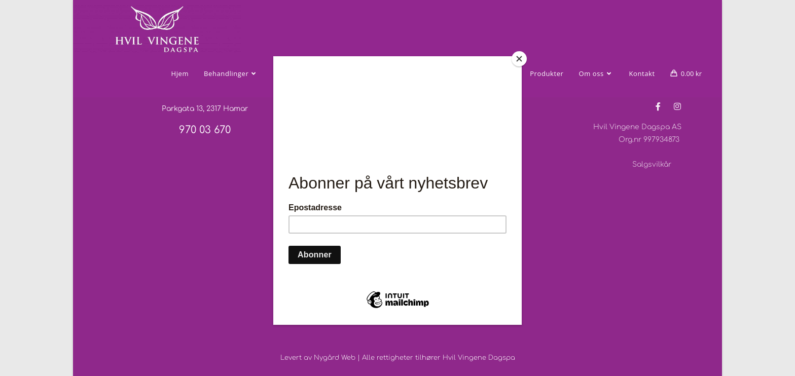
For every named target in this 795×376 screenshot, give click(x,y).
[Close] (519, 58)
